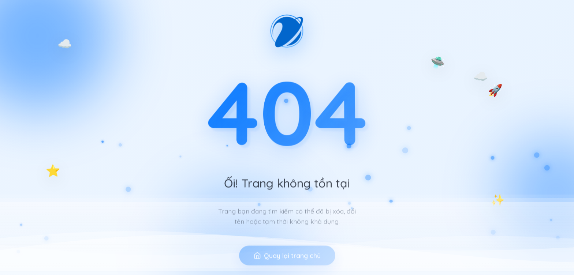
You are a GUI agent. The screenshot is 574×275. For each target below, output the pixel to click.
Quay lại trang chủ (287, 264)
